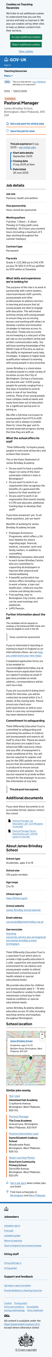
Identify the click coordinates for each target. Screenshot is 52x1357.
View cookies (26, 51)
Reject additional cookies (26, 44)
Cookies (8, 1303)
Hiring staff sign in (12, 1263)
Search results (20, 90)
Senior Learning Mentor (22, 1157)
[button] (30, 1058)
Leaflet (11, 1085)
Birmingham (17, 1195)
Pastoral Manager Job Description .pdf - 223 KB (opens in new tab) (27, 823)
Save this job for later (22, 131)
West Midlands (37, 1195)
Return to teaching (13, 1240)
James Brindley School (21, 1041)
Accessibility (32, 1306)
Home (7, 90)
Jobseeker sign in (12, 1225)
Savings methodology (14, 1310)
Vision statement (35, 1310)
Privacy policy (20, 1303)
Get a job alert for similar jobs (27, 123)
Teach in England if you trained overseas (22, 1245)
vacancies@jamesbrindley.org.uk (25, 921)
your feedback (39, 81)
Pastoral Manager (19, 1116)
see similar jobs (27, 147)
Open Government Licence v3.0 (21, 1324)
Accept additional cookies (26, 37)
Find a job (8, 1230)
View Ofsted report (17, 898)
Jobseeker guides (12, 1235)
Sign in (7, 65)
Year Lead (14, 1096)
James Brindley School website (23, 910)
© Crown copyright (26, 1349)
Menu (7, 75)
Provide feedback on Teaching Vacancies (23, 1290)
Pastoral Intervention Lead (23, 1133)
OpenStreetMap (30, 1085)
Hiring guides (10, 1268)
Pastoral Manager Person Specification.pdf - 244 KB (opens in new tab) (24, 834)
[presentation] (26, 1058)
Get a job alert (18, 1183)
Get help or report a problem (17, 1285)
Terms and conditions (14, 1306)
